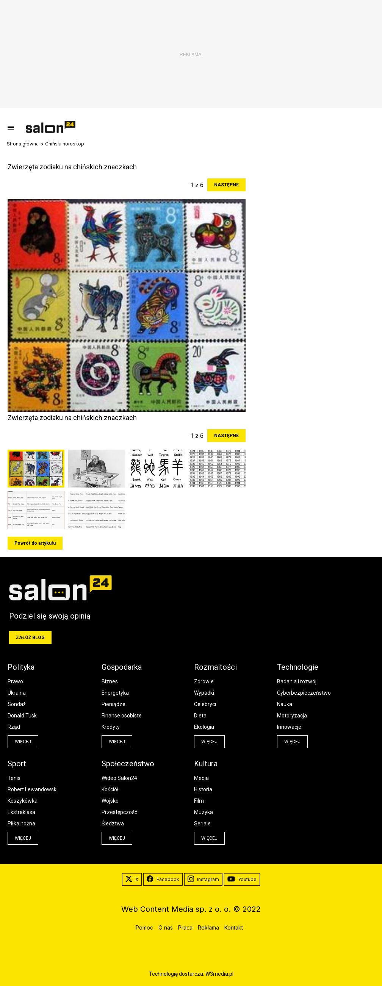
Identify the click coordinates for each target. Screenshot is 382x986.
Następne (226, 185)
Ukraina (17, 693)
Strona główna (23, 144)
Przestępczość (119, 812)
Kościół (110, 789)
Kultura (206, 763)
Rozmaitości (215, 667)
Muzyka (203, 812)
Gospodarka (122, 667)
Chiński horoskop (64, 144)
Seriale (202, 823)
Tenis (14, 778)
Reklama (208, 927)
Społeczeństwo (128, 763)
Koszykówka (23, 801)
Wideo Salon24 (119, 778)
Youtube (242, 880)
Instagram (203, 880)
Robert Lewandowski (33, 789)
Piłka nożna (21, 823)
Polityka (21, 667)
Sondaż (17, 704)
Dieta (200, 716)
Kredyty (111, 727)
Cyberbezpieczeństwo (304, 693)
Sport (17, 763)
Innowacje (289, 727)
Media (201, 778)
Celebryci (205, 704)
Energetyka (115, 693)
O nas (165, 927)
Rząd (14, 727)
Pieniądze (113, 704)
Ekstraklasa (21, 812)
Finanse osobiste (122, 716)
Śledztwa (113, 823)
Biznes (110, 681)
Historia (203, 789)
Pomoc (144, 927)
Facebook (163, 880)
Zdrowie (204, 681)
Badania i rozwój (296, 681)
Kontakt (233, 927)
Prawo (15, 681)
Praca (185, 927)
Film (199, 801)
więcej (23, 741)
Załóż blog (30, 637)
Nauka (284, 704)
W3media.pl (219, 974)
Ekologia (204, 727)
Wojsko (110, 801)
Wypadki (204, 693)
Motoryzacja (292, 716)
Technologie (297, 667)
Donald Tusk (22, 716)
